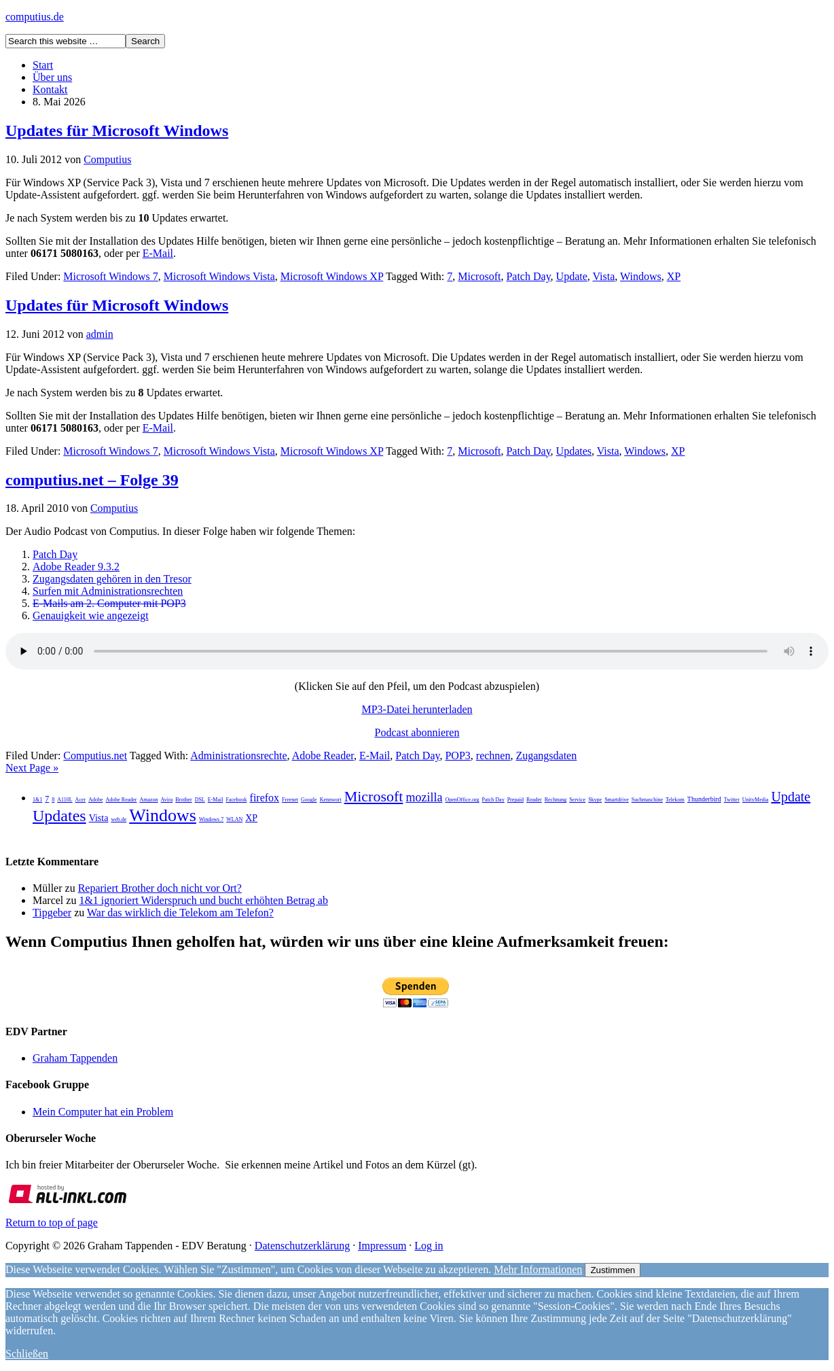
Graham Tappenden (75, 1058)
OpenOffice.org (462, 800)
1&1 (37, 800)
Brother (183, 800)
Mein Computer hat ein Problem (103, 1111)
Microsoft (479, 276)
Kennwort (331, 800)
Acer (80, 800)
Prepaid (515, 800)
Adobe (95, 800)
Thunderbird (704, 799)
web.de (118, 819)
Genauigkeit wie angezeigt (91, 615)
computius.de (34, 16)
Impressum (382, 1245)
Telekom (675, 800)
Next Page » (31, 768)
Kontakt (50, 89)
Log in (428, 1245)
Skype (595, 800)
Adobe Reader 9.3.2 (76, 566)
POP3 (457, 755)
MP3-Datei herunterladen (416, 709)
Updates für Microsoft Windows (116, 130)
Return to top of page (51, 1222)
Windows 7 (211, 819)
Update (571, 276)
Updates (574, 451)
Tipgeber (52, 912)
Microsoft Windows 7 (110, 276)
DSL (200, 800)
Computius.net (95, 755)
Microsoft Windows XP (331, 276)
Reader (534, 800)
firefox (265, 797)
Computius (107, 159)
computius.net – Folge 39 (92, 480)
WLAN (234, 819)
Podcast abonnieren (417, 732)
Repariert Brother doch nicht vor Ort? (160, 888)
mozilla (423, 797)
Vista (604, 276)
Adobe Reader (323, 755)
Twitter (732, 800)
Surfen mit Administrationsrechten (108, 591)
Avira (167, 800)
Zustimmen (612, 1270)
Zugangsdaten (546, 755)
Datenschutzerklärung (302, 1245)
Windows (640, 276)
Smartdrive (616, 800)
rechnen (493, 755)
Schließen (26, 1353)
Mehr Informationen (538, 1269)
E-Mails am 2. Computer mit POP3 (109, 603)
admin (99, 334)
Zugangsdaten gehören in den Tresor (112, 579)
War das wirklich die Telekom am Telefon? (180, 912)
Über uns (52, 77)
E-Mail (158, 253)
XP (674, 276)
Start (43, 65)
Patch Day (528, 276)
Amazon (148, 800)
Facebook (236, 800)
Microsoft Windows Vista (219, 276)
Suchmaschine (647, 800)
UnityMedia (755, 800)
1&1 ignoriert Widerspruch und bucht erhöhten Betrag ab (203, 900)
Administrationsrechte (238, 755)
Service (577, 800)
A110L (64, 800)
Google (309, 800)
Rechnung (555, 800)
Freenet (290, 800)
